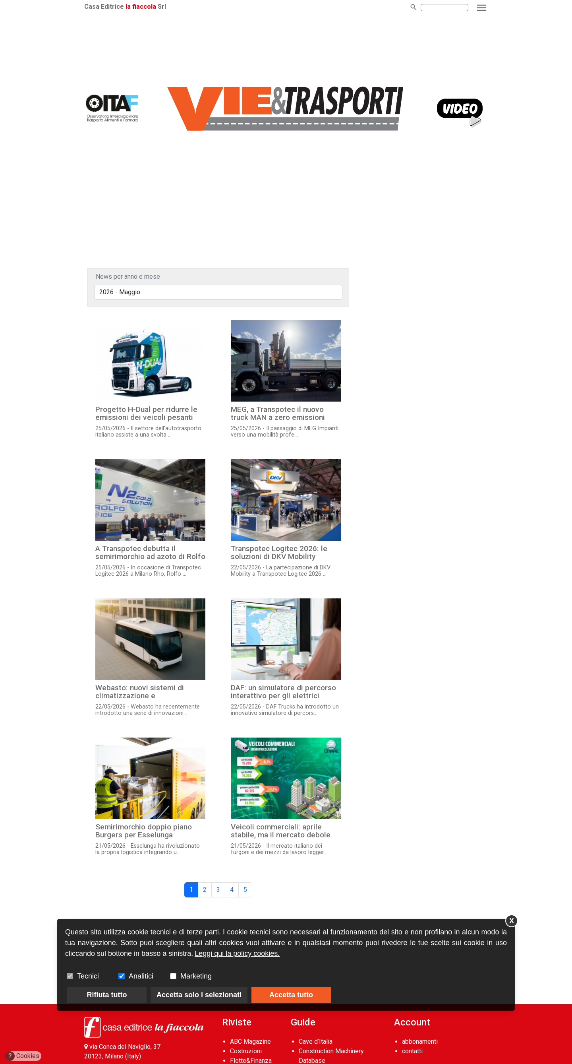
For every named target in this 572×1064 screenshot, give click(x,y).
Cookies (22, 1056)
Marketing (196, 976)
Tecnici (88, 976)
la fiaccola (141, 6)
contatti (412, 1051)
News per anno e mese (128, 276)
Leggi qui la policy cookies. (237, 953)
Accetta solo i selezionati (199, 995)
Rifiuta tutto (107, 995)
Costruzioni (246, 1051)
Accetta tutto (291, 995)
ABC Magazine (250, 1041)
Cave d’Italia (315, 1041)
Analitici (141, 976)
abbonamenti (420, 1041)
